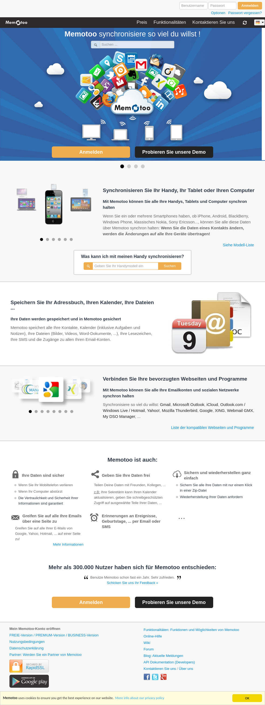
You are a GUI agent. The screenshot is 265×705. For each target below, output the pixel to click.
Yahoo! (153, 410)
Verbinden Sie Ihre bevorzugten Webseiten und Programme (175, 379)
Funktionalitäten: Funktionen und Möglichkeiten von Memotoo (191, 630)
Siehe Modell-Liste (238, 245)
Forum (149, 649)
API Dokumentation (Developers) (169, 662)
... (181, 516)
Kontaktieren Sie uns (213, 22)
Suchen (170, 266)
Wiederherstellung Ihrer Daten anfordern (211, 497)
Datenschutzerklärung (26, 648)
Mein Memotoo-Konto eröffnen (34, 629)
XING (220, 410)
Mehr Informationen (68, 544)
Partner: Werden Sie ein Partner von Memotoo (45, 655)
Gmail (165, 404)
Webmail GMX (240, 410)
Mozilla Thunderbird (179, 410)
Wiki (147, 643)
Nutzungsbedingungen (27, 642)
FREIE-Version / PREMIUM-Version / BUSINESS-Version (53, 635)
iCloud (212, 404)
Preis (142, 22)
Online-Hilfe (153, 636)
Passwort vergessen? (245, 13)
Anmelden (91, 152)
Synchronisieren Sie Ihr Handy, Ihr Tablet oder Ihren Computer (178, 190)
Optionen (218, 13)
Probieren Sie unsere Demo (174, 152)
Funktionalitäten (170, 22)
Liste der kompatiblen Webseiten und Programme (212, 427)
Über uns (186, 669)
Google (206, 410)
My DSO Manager (119, 416)
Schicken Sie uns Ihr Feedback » (132, 583)
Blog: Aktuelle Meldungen (163, 656)
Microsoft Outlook (188, 404)
